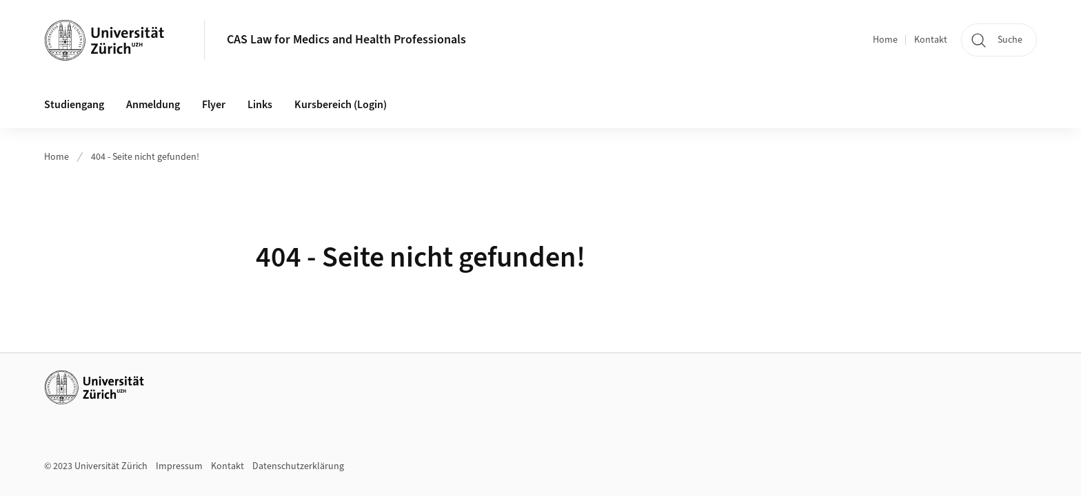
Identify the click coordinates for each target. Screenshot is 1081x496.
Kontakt (930, 40)
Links (259, 104)
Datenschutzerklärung (298, 466)
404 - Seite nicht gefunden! (145, 157)
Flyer (213, 104)
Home (885, 40)
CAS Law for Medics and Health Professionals (346, 39)
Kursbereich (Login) (340, 104)
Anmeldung (153, 104)
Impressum (179, 466)
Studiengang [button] (74, 104)
